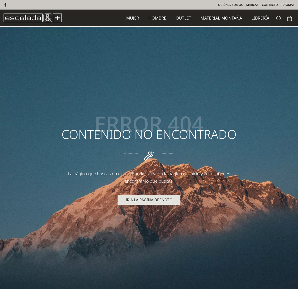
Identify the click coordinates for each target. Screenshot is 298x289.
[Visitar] (5, 4)
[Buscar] (279, 18)
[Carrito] (290, 18)
